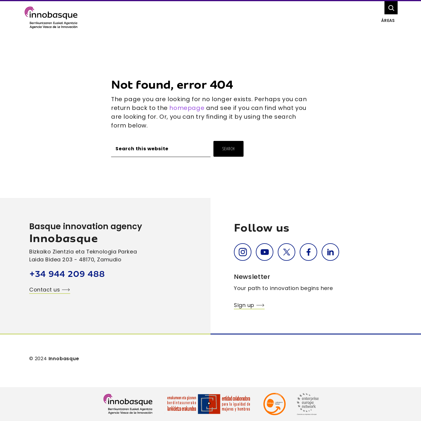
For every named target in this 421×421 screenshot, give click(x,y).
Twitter (286, 252)
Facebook (308, 252)
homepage (186, 108)
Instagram (242, 252)
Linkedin (330, 252)
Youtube (264, 252)
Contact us (44, 289)
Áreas (388, 20)
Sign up (244, 305)
